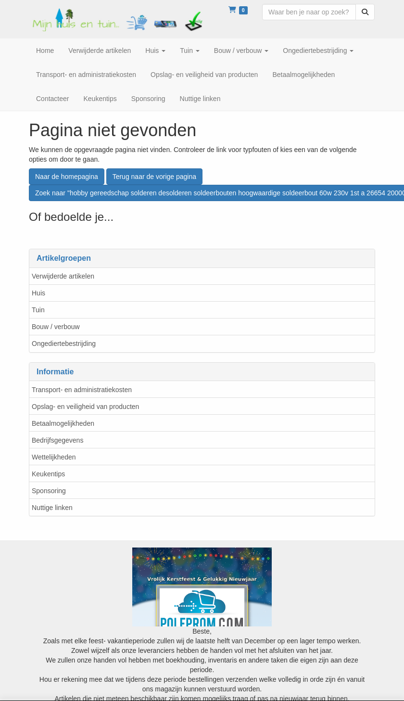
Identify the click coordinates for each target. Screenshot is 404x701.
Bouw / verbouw (56, 327)
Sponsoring (49, 491)
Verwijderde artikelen (63, 276)
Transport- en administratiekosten (82, 390)
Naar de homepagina (66, 176)
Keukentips (48, 474)
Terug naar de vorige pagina (154, 176)
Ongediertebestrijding (64, 343)
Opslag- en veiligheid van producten (85, 406)
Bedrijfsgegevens (57, 440)
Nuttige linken (52, 507)
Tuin (38, 310)
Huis (38, 293)
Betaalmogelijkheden (63, 423)
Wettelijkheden (54, 457)
